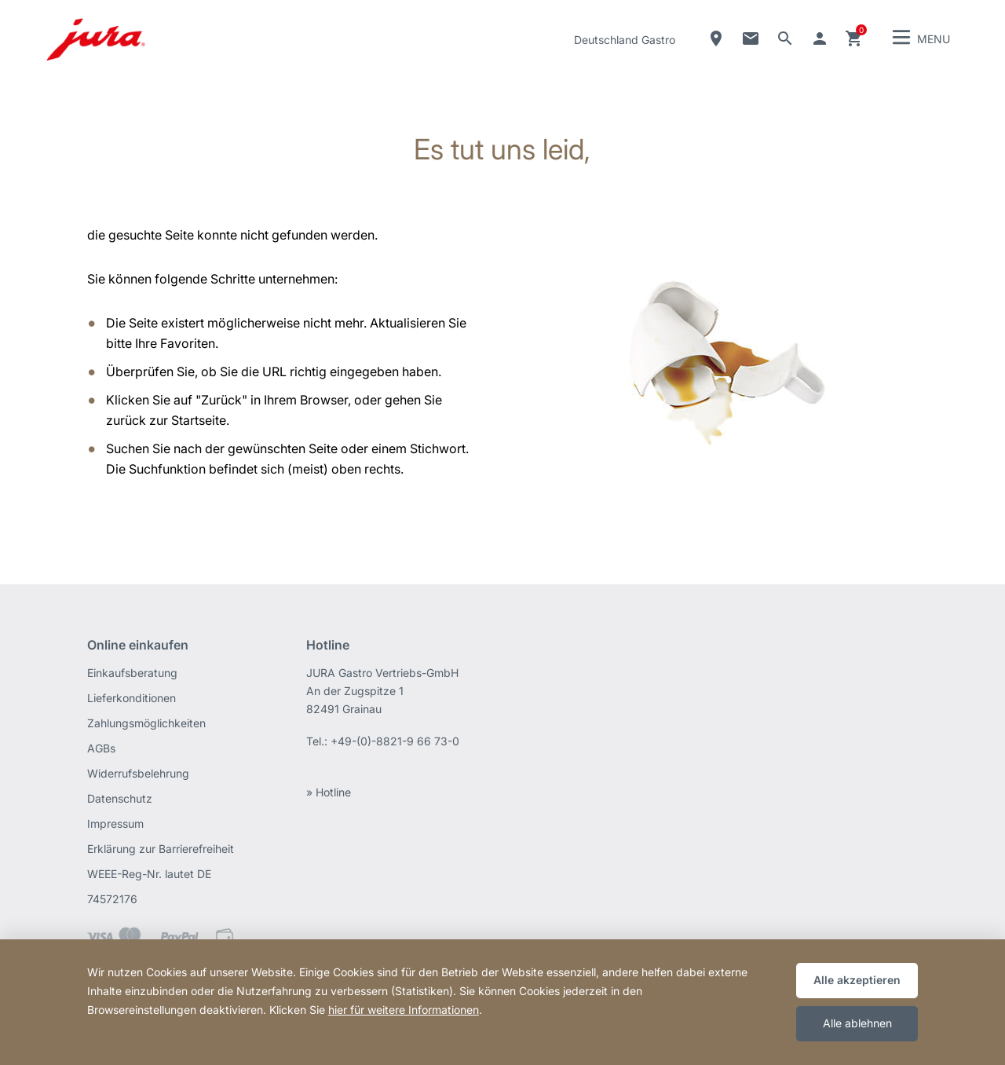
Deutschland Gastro (624, 39)
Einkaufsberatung (132, 672)
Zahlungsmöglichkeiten (146, 723)
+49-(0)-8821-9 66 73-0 (395, 741)
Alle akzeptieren (857, 979)
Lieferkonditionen (131, 698)
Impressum (115, 823)
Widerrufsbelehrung (138, 773)
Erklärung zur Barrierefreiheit (160, 848)
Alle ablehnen (857, 1023)
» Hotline (328, 792)
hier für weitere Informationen (403, 1009)
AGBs (101, 748)
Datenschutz (119, 798)
